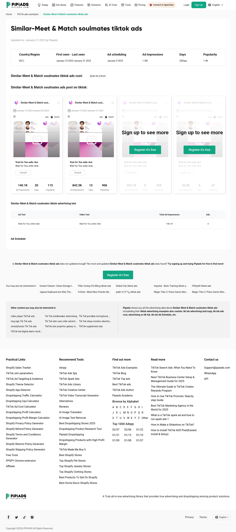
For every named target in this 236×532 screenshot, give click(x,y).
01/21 (115, 435)
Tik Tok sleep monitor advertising (96, 321)
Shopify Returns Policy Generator (25, 444)
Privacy (189, 517)
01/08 (127, 440)
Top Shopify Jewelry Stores (75, 466)
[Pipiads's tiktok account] (24, 517)
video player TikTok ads (23, 316)
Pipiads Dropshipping (71, 434)
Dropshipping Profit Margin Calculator (28, 417)
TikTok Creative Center (72, 390)
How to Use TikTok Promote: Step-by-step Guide (172, 398)
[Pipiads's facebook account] (8, 517)
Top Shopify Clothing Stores (75, 471)
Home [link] (9, 14)
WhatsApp (210, 373)
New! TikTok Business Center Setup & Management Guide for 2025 (173, 379)
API (206, 378)
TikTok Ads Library (70, 384)
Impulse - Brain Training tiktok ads (171, 286)
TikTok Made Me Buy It (72, 449)
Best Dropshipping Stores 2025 (77, 423)
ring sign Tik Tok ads (21, 321)
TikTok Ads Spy (68, 373)
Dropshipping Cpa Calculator (22, 401)
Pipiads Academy (122, 395)
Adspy (62, 367)
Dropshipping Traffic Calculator (24, 395)
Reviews (64, 406)
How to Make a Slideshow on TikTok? (172, 424)
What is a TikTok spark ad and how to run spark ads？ (172, 417)
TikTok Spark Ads (69, 378)
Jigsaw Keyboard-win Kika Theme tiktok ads (59, 292)
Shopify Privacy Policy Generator (25, 423)
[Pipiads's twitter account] (16, 517)
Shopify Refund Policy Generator (24, 428)
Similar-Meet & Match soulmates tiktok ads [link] (65, 14)
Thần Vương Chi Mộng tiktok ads (94, 286)
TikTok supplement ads (91, 326)
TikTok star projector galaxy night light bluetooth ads (62, 326)
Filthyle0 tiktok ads (201, 286)
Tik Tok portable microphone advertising (96, 316)
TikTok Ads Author (123, 390)
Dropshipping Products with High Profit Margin (81, 442)
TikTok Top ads (121, 378)
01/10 (139, 435)
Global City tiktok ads (126, 286)
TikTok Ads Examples (125, 367)
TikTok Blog (119, 373)
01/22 (139, 429)
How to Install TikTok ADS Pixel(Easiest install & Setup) (174, 432)
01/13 (127, 435)
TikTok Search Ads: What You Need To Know (173, 369)
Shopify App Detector (18, 390)
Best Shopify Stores (70, 455)
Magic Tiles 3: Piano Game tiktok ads (173, 292)
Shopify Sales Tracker (18, 367)
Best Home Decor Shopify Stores (78, 483)
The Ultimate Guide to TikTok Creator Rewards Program (172, 388)
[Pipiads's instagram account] (32, 517)
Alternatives (66, 401)
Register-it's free (145, 149)
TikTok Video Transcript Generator (79, 395)
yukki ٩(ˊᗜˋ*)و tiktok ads (128, 292)
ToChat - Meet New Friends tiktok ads (97, 292)
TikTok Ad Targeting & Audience (24, 378)
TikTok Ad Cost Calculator (21, 406)
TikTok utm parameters (19, 373)
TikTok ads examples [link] (28, 14)
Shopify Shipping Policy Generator (25, 449)
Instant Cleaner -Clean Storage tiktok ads (59, 286)
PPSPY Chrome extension (21, 460)
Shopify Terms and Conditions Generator (23, 436)
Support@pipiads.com (217, 367)
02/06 (127, 429)
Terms (203, 517)
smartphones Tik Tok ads (24, 326)
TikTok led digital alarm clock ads (28, 331)
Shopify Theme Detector (20, 384)
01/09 (115, 440)
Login (186, 5)
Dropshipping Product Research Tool (80, 428)
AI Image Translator (70, 412)
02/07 (115, 429)
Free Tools (12, 455)
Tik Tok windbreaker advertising (61, 316)
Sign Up (199, 5)
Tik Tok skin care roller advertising (62, 321)
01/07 (139, 440)
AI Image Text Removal (72, 417)
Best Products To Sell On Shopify (78, 477)
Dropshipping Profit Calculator (23, 412)
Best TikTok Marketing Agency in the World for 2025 (172, 407)
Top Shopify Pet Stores (72, 460)
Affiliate (10, 466)
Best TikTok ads (121, 384)
